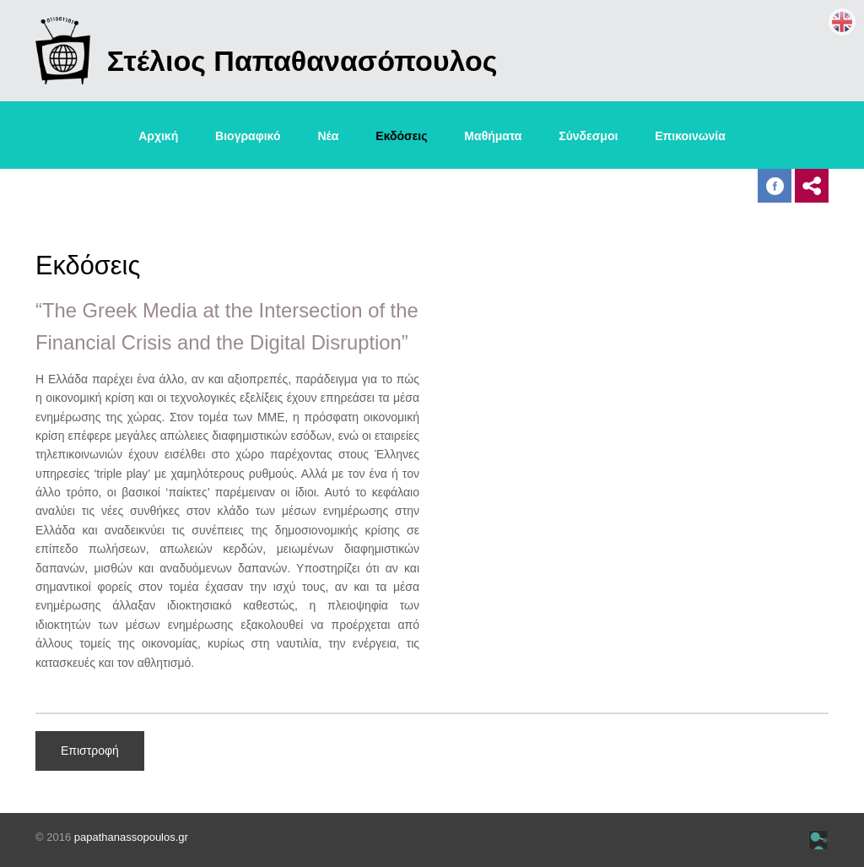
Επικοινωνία (690, 136)
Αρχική (158, 136)
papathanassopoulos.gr (131, 837)
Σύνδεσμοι (588, 136)
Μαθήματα (492, 136)
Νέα (327, 136)
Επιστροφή (90, 750)
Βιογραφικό (247, 136)
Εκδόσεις (401, 136)
